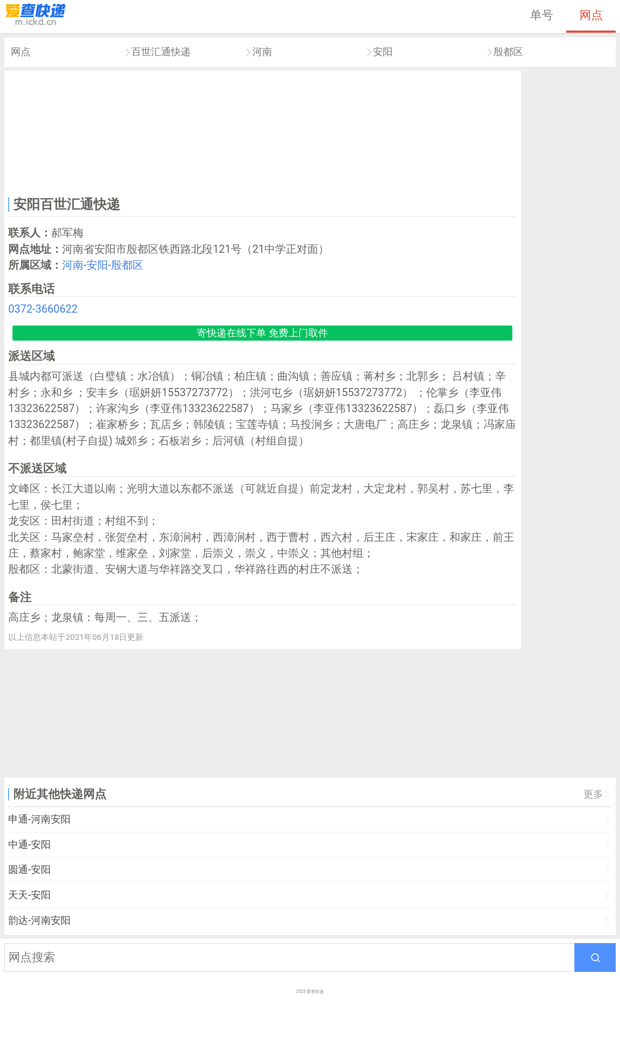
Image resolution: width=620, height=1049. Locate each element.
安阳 (383, 52)
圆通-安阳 (29, 869)
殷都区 (508, 52)
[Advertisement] (262, 132)
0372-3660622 (43, 309)
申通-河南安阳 (39, 819)
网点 (591, 15)
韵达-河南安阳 (39, 920)
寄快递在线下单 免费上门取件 (262, 333)
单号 (541, 15)
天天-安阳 (29, 895)
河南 (262, 52)
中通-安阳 (29, 844)
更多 (593, 794)
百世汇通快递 (161, 52)
